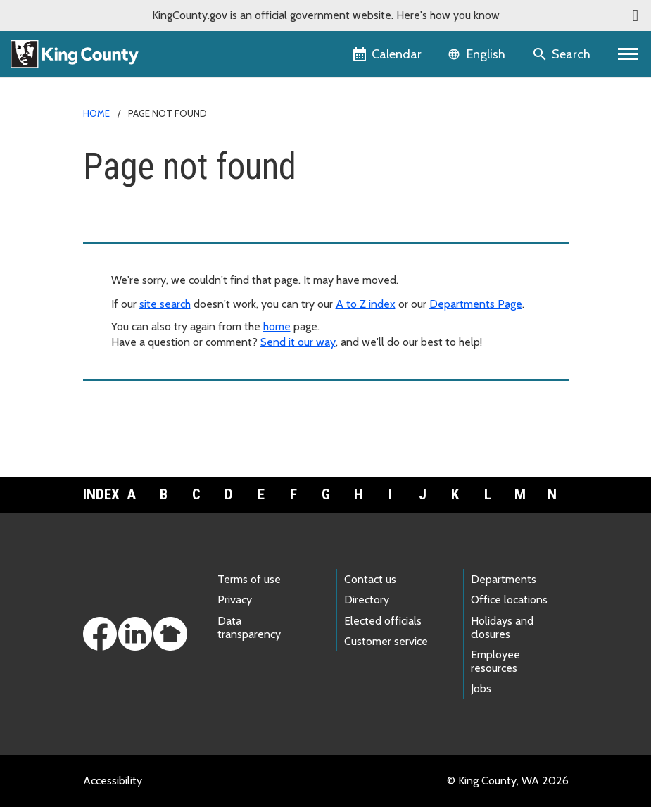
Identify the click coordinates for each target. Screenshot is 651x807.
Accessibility (112, 780)
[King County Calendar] (388, 54)
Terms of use (249, 579)
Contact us (370, 579)
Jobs (481, 688)
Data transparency (249, 627)
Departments (503, 579)
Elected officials (383, 620)
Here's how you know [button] (448, 15)
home (277, 326)
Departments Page (475, 304)
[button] (635, 15)
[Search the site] (562, 54)
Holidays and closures (502, 627)
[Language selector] (478, 54)
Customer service (386, 641)
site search (165, 304)
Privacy (234, 599)
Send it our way (298, 342)
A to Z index (366, 304)
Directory (366, 599)
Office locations (509, 599)
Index (99, 494)
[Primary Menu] (628, 54)
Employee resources (495, 661)
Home (96, 113)
